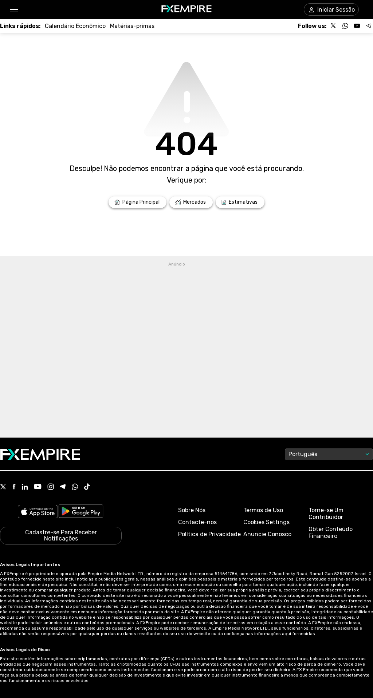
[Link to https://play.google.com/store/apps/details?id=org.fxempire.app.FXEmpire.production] (81, 512)
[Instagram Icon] (50, 487)
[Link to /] (137, 202)
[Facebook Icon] (14, 487)
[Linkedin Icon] (24, 487)
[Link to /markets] (191, 202)
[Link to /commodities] (132, 26)
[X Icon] (3, 487)
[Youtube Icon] (38, 487)
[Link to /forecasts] (240, 202)
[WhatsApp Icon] (75, 487)
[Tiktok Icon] (87, 487)
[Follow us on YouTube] (357, 25)
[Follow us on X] (333, 25)
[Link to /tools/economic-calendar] (75, 26)
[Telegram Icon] (63, 487)
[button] (13, 9)
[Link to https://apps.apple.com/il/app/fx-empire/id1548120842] (38, 512)
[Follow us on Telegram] (368, 25)
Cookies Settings (266, 522)
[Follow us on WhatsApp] (345, 25)
